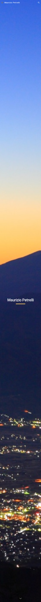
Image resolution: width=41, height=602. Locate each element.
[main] (20, 301)
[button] (2, 2)
